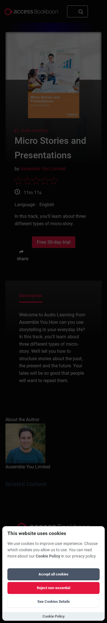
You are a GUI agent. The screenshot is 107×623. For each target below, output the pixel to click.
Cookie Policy (48, 556)
